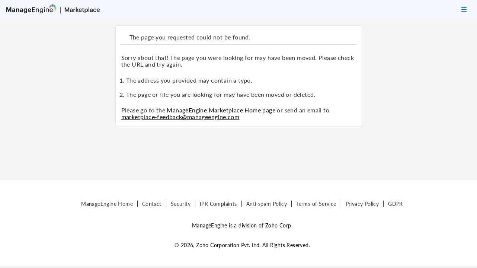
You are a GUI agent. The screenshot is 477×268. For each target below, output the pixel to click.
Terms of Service (316, 204)
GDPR (395, 204)
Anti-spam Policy (266, 204)
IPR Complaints (218, 204)
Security (181, 204)
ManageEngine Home (107, 204)
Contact (151, 204)
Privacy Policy (362, 204)
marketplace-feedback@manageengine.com (180, 116)
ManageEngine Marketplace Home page (221, 110)
